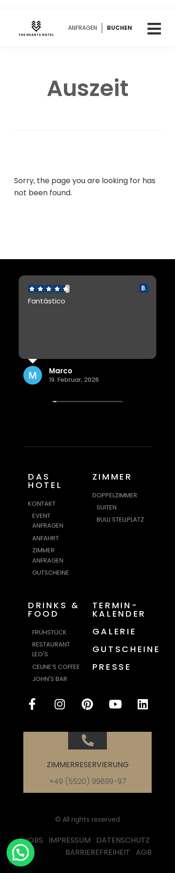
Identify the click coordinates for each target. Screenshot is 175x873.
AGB (144, 852)
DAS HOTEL (45, 481)
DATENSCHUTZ (123, 840)
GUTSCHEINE (126, 649)
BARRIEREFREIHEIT (97, 852)
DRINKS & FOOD (54, 609)
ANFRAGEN (82, 28)
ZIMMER (112, 476)
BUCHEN (119, 28)
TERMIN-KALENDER (119, 609)
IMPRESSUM (70, 840)
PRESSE (112, 667)
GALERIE (114, 631)
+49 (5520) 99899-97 (87, 781)
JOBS (33, 840)
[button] (21, 852)
